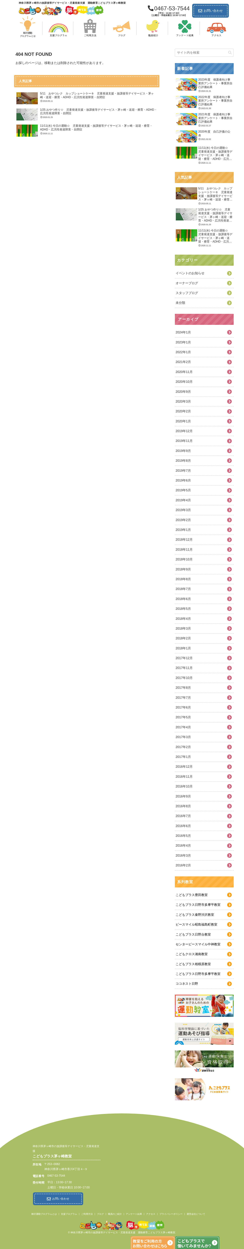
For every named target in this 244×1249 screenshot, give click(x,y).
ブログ (100, 1213)
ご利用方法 (87, 1213)
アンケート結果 (134, 1213)
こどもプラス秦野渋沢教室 (195, 914)
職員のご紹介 (115, 1213)
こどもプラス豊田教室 (192, 895)
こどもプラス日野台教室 (193, 934)
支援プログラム (69, 1213)
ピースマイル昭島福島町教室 (196, 924)
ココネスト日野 (187, 983)
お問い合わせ (210, 11)
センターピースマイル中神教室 (198, 944)
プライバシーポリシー (171, 1213)
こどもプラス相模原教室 (193, 964)
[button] (230, 53)
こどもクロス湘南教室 (192, 954)
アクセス (150, 1213)
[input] (204, 53)
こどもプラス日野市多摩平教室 (198, 905)
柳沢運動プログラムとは (44, 1213)
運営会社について (196, 1213)
